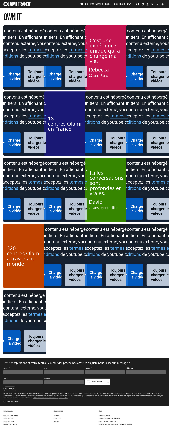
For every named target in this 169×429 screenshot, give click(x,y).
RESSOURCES (119, 4)
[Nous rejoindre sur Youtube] (152, 4)
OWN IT (130, 4)
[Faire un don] (157, 4)
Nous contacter (8, 421)
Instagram (57, 418)
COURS (108, 4)
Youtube (56, 421)
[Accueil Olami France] (17, 4)
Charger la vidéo (54, 76)
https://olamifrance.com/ (87, 393)
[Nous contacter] (137, 4)
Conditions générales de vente (109, 418)
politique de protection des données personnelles (50, 398)
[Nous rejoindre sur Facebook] (142, 4)
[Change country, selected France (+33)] (128, 372)
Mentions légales (105, 415)
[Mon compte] (162, 4)
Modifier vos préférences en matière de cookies (115, 424)
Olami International (10, 424)
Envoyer (9, 388)
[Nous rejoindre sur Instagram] (147, 4)
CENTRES (84, 4)
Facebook (57, 415)
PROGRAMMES (96, 4)
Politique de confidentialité (108, 421)
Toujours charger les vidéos (38, 76)
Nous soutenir (8, 418)
